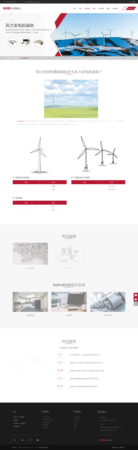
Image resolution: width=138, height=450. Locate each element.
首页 (9, 58)
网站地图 (114, 447)
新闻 (108, 10)
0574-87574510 (9, 2)
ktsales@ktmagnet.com (31, 2)
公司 (74, 10)
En (131, 2)
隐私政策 (122, 447)
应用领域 (87, 10)
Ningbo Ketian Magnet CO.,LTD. (28, 447)
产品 (80, 10)
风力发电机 (24, 58)
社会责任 (101, 10)
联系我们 (115, 10)
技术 (94, 10)
